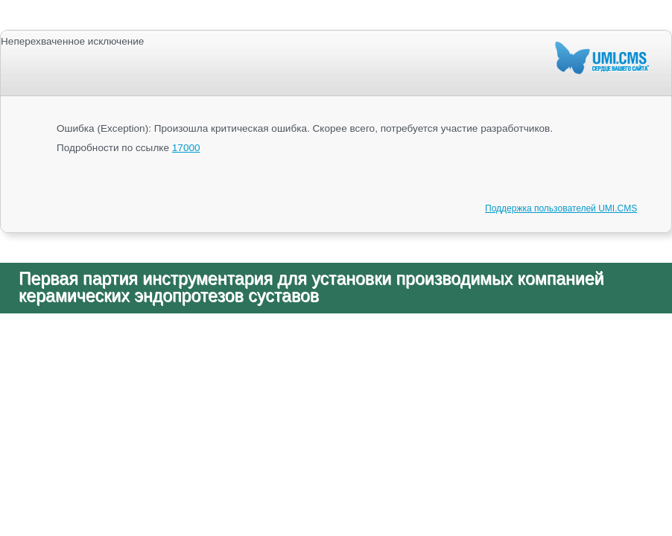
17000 (186, 147)
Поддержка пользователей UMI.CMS (561, 208)
